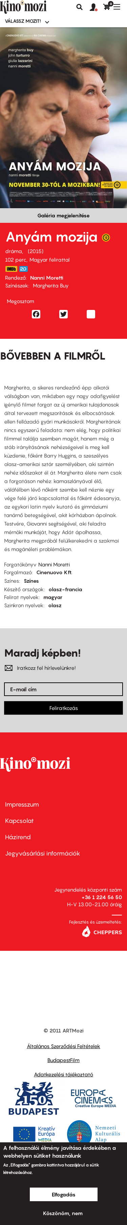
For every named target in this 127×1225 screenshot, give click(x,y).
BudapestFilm (63, 1060)
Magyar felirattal (49, 259)
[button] (96, 7)
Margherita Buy (51, 285)
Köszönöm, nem (63, 1213)
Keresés (79, 7)
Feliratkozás (63, 708)
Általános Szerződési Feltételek (63, 1046)
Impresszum (22, 804)
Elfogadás (64, 1194)
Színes (31, 581)
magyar (52, 597)
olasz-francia (65, 589)
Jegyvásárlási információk (42, 853)
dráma (13, 251)
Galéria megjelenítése (63, 215)
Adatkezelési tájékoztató (63, 1074)
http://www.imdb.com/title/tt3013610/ (11, 269)
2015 (35, 251)
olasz (55, 605)
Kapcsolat (19, 820)
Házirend (18, 837)
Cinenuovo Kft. (54, 572)
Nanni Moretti (46, 278)
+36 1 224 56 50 (102, 897)
